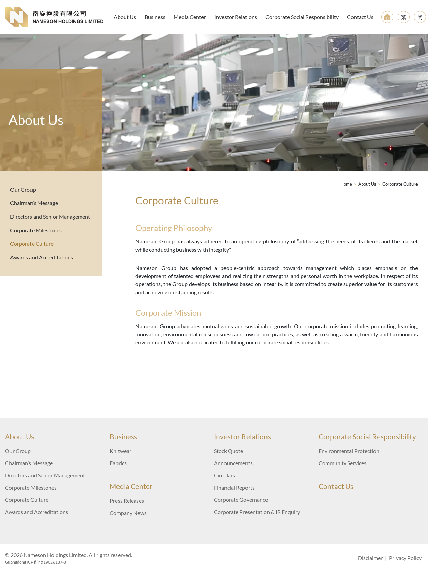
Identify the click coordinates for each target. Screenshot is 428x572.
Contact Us (360, 17)
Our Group (23, 189)
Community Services (342, 463)
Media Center (190, 17)
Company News (128, 513)
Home (346, 184)
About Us (125, 17)
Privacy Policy (405, 558)
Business (155, 17)
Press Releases (127, 500)
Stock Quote (228, 451)
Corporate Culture (31, 243)
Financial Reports (234, 487)
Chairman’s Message (34, 203)
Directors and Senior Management (50, 216)
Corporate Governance (241, 499)
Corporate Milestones (36, 230)
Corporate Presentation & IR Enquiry (257, 512)
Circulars (224, 475)
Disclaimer (370, 558)
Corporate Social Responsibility (302, 17)
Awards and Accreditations (41, 257)
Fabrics (118, 463)
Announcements (233, 463)
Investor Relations (235, 17)
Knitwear (120, 451)
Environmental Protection (349, 451)
